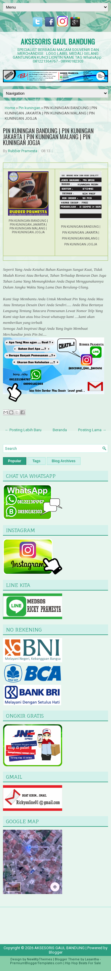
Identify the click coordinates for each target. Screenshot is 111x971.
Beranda (60, 430)
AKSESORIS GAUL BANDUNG (58, 41)
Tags (37, 461)
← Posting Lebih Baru (23, 430)
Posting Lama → (92, 430)
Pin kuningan (29, 108)
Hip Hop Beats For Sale (83, 963)
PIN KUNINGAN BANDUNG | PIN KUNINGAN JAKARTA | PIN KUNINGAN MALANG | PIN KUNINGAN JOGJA (48, 136)
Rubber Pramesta (22, 151)
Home (10, 108)
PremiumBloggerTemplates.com (36, 963)
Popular (14, 461)
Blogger (55, 952)
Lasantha (92, 959)
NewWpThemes (39, 959)
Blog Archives (63, 461)
